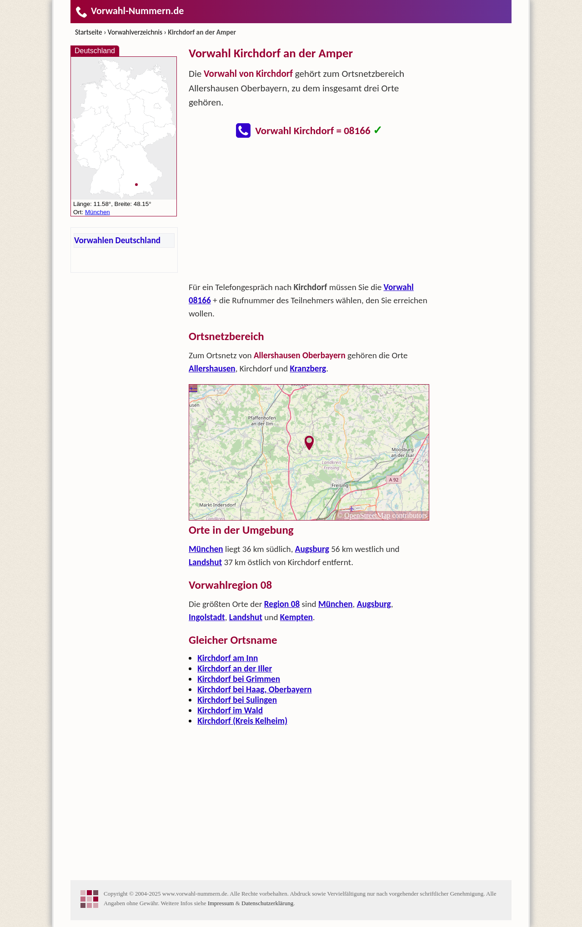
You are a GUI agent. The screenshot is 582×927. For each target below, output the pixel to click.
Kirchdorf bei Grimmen (238, 679)
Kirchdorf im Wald (230, 710)
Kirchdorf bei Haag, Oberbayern (254, 689)
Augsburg (312, 549)
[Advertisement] (309, 212)
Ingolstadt (207, 617)
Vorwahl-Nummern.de (129, 11)
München (206, 549)
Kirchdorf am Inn (227, 658)
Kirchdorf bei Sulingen (237, 700)
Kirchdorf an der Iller (234, 668)
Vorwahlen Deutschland (117, 240)
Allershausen (212, 368)
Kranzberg (308, 368)
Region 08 (282, 604)
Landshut (205, 562)
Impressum (221, 903)
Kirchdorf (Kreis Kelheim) (242, 721)
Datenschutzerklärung (267, 903)
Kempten (296, 617)
